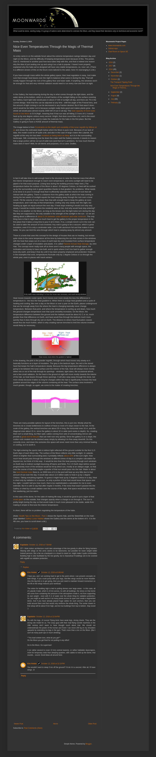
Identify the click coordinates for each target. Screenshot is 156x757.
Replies (26, 567)
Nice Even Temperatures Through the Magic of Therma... (125, 87)
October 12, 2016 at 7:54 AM (40, 545)
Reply (22, 562)
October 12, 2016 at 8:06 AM (52, 572)
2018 (111, 62)
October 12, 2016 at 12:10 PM (53, 664)
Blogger (89, 744)
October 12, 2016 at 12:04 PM (48, 617)
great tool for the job (30, 437)
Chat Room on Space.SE (118, 52)
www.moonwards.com (117, 45)
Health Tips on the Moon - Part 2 (33, 516)
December (115, 72)
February (114, 103)
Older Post (92, 724)
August (114, 96)
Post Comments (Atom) (33, 728)
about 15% (68, 456)
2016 (111, 69)
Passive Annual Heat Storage (76, 244)
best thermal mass (24, 472)
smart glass (18, 499)
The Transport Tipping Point (121, 82)
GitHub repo (113, 48)
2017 (111, 66)
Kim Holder (32, 572)
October (114, 79)
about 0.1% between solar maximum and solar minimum (62, 216)
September (115, 92)
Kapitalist (24, 545)
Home (55, 724)
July (112, 99)
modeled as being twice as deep (55, 135)
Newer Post (18, 724)
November (115, 76)
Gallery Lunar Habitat (34, 518)
